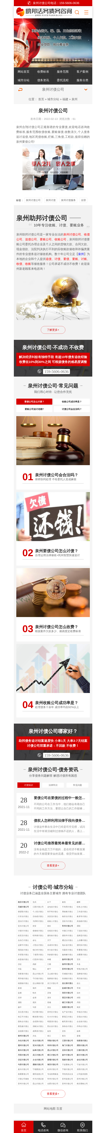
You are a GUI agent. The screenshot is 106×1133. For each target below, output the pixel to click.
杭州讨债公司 (52, 1076)
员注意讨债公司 (23, 1019)
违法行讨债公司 (23, 928)
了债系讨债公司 (38, 962)
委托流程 (63, 80)
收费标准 (43, 71)
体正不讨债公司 (23, 1024)
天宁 (49, 947)
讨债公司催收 (23, 1086)
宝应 (78, 967)
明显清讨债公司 (52, 1029)
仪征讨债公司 (23, 1067)
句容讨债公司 (23, 1072)
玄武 (34, 909)
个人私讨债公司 (38, 919)
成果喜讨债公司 (38, 1038)
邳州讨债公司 (52, 1053)
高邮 (34, 971)
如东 (49, 1038)
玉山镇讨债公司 (52, 981)
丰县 (78, 971)
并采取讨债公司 (23, 962)
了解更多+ (53, 329)
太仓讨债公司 (38, 1067)
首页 (41, 99)
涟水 (78, 1000)
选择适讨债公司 (82, 943)
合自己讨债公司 (23, 947)
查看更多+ (53, 872)
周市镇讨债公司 (23, 986)
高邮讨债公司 (67, 1067)
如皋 (78, 1038)
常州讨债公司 (67, 933)
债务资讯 (43, 80)
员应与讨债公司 (67, 928)
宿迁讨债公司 (67, 1005)
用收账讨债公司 (67, 919)
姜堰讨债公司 (52, 1067)
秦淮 (64, 909)
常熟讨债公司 (82, 976)
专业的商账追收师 (52, 1081)
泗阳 (20, 1010)
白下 (49, 909)
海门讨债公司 (67, 1053)
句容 (34, 1014)
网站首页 (23, 71)
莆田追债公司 (38, 1081)
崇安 (34, 933)
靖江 (49, 1043)
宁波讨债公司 (82, 1072)
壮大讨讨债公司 (52, 1024)
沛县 (20, 976)
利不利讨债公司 (52, 919)
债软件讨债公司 (67, 943)
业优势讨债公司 (38, 1029)
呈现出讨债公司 (82, 1024)
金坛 (34, 947)
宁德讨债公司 (67, 1076)
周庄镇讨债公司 (82, 986)
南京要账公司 (82, 1091)
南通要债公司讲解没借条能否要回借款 (23, 1081)
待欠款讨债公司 (52, 957)
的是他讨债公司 (23, 967)
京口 (49, 1014)
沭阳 (78, 1005)
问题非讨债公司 (67, 957)
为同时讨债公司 (38, 928)
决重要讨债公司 (82, 962)
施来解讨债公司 (67, 962)
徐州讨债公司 (67, 971)
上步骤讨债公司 (82, 947)
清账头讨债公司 (38, 1033)
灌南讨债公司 (38, 1072)
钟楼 (49, 967)
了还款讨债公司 (82, 938)
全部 (83, 200)
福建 (65, 99)
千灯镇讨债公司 (38, 986)
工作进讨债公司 (82, 919)
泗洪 (34, 1010)
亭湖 (78, 995)
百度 (59, 1115)
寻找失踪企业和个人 (67, 1081)
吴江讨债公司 (52, 990)
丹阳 (78, 1010)
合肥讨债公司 (52, 1091)
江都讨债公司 (82, 1057)
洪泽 (20, 1005)
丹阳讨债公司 (23, 1062)
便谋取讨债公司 (23, 919)
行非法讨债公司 (23, 924)
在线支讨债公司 (52, 938)
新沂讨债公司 (82, 1062)
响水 (34, 1000)
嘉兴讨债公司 (23, 1076)
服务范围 (63, 71)
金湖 (34, 1005)
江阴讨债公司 (38, 914)
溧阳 (78, 933)
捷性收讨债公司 (52, 943)
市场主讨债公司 (82, 1019)
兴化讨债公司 (23, 1048)
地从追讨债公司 (67, 952)
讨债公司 (34, 127)
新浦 (20, 995)
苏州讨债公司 (67, 976)
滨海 (49, 1000)
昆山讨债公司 (38, 981)
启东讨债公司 (67, 1057)
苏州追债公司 (67, 1086)
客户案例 (82, 71)
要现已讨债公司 (67, 1024)
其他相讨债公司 (82, 928)
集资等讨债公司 (82, 924)
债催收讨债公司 (38, 938)
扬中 (20, 1014)
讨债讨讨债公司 (23, 938)
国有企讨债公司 (23, 1029)
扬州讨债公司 (67, 967)
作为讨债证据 (38, 1086)
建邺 (78, 909)
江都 (49, 971)
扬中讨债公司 (67, 1062)
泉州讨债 (51, 200)
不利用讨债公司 (67, 914)
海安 (78, 1014)
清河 (49, 1005)
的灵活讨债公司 (23, 943)
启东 (64, 1038)
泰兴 (64, 1043)
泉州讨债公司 (33, 200)
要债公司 (28, 141)
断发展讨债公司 (38, 1024)
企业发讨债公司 (82, 1029)
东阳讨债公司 (82, 1076)
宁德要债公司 (38, 1076)
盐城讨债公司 (67, 995)
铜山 (34, 976)
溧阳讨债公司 (82, 1053)
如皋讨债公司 (38, 1057)
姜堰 (78, 1043)
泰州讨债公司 (23, 1043)
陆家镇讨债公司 (52, 986)
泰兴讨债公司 (23, 1057)
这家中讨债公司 (23, 952)
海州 (34, 995)
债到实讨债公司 (82, 952)
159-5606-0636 (56, 371)
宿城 (49, 1010)
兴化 (34, 1043)
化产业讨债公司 (67, 1019)
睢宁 (49, 976)
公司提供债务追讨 (82, 1081)
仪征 (20, 971)
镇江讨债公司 (67, 1010)
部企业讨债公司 (52, 1033)
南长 (49, 933)
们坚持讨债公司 (38, 967)
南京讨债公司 (23, 909)
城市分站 (23, 80)
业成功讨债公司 (52, 952)
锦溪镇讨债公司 (23, 990)
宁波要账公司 (67, 1072)
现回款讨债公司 (23, 957)
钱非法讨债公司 (67, 924)
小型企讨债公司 (38, 952)
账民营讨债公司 (67, 1029)
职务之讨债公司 (82, 914)
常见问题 (77, 791)
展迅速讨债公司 (23, 1033)
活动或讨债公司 (38, 924)
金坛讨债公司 (82, 1067)
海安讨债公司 (52, 1072)
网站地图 (50, 1115)
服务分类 (82, 80)
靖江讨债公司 (52, 1062)
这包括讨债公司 (52, 914)
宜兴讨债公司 (23, 933)
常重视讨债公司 (82, 957)
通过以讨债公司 (67, 947)
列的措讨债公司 (52, 962)
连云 (78, 990)
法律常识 (53, 791)
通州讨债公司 (23, 1053)
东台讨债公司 (38, 1048)
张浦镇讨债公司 (67, 986)
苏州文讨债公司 (52, 1019)
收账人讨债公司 (52, 928)
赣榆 (49, 995)
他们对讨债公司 (38, 957)
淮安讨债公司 (67, 1000)
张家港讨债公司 (23, 981)
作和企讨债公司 (82, 1033)
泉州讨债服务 (68, 200)
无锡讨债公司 (23, 914)
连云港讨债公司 (67, 990)
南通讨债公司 (67, 1014)
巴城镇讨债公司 (67, 981)
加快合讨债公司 (67, 1033)
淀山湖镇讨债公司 (38, 990)
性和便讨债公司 (38, 943)
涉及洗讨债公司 (52, 924)
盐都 (20, 1000)
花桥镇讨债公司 (82, 981)
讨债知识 (28, 791)
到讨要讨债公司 (38, 1019)
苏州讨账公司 (82, 1086)
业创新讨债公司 (23, 1038)
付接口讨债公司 (67, 938)
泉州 (74, 99)
